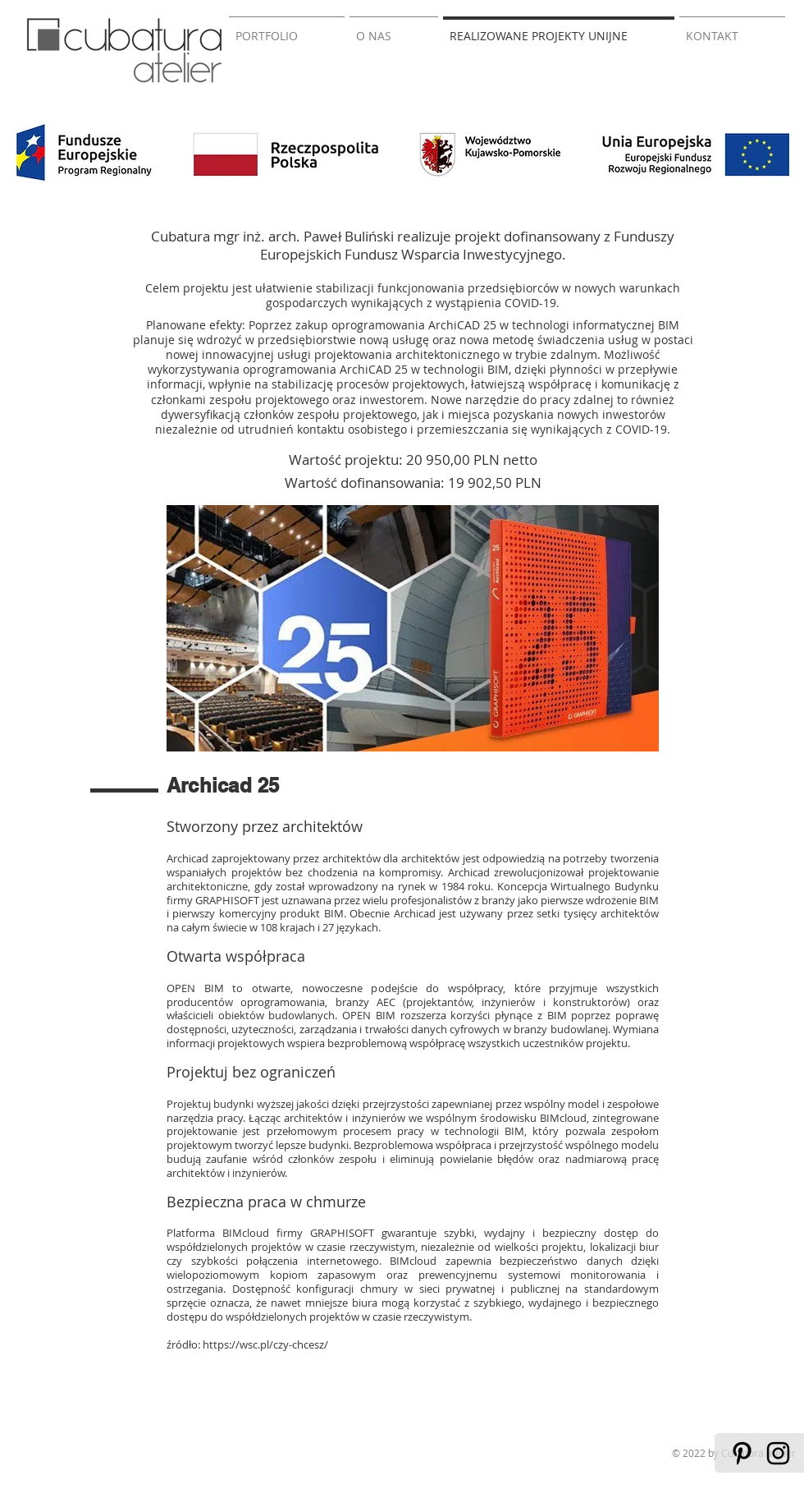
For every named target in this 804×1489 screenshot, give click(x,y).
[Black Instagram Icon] (778, 1453)
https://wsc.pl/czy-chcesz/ (265, 1344)
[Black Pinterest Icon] (742, 1453)
